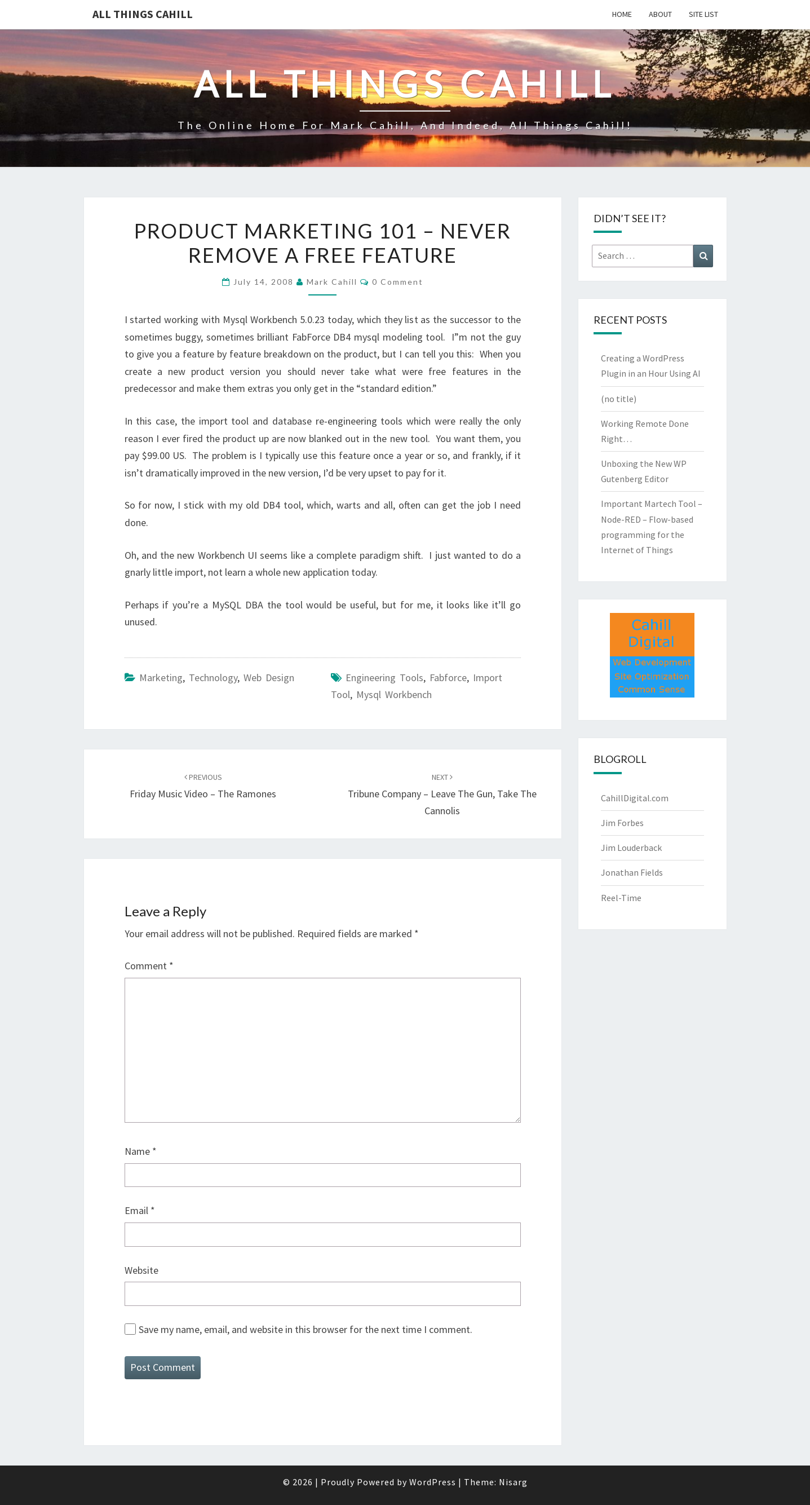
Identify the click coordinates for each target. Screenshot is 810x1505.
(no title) (618, 398)
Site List (703, 14)
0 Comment (397, 281)
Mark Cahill (332, 281)
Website (141, 1270)
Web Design (269, 677)
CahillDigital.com (635, 798)
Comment (149, 965)
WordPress (432, 1482)
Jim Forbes (622, 822)
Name (141, 1151)
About (660, 14)
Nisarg (513, 1482)
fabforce (448, 677)
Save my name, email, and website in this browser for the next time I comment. (305, 1329)
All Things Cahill (142, 14)
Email (140, 1210)
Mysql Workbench (394, 694)
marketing (161, 677)
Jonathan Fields (632, 872)
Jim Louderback (631, 847)
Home (622, 14)
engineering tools (384, 677)
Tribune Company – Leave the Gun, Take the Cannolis (442, 794)
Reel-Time (621, 897)
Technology (213, 677)
